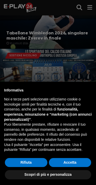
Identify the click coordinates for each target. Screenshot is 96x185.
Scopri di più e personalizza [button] (47, 174)
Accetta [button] (70, 162)
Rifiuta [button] (26, 162)
